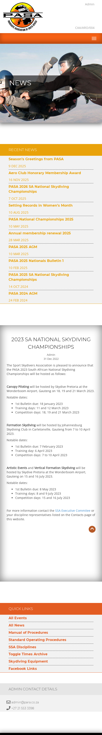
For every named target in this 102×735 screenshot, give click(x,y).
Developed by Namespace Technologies (51, 732)
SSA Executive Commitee (72, 500)
